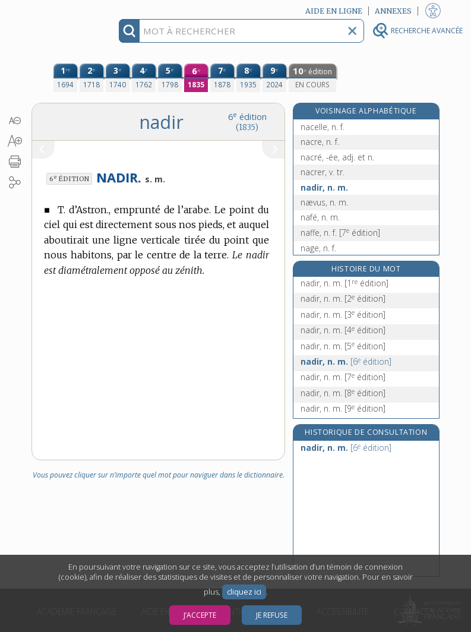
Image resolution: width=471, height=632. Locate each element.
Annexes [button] (393, 11)
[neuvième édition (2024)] (274, 78)
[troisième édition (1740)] (117, 78)
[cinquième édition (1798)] (170, 78)
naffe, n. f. (340, 232)
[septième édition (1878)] (222, 78)
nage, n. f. (318, 248)
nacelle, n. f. (322, 126)
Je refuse (271, 615)
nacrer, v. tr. (322, 172)
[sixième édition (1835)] (196, 78)
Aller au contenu (77, 10)
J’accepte (200, 615)
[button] (14, 120)
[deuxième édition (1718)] (91, 78)
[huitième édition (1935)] (248, 78)
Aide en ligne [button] (333, 11)
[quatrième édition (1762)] (144, 78)
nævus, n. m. (324, 202)
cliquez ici (244, 592)
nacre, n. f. (320, 141)
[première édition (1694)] (65, 78)
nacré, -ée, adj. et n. (337, 157)
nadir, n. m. (324, 187)
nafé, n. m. (320, 217)
